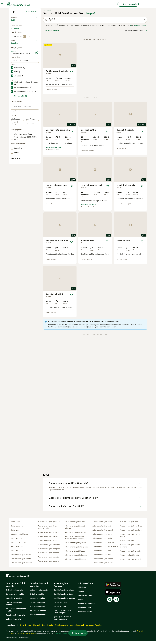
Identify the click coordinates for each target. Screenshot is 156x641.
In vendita (17, 33)
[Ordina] (136, 30)
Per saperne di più (138, 25)
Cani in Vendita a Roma (63, 594)
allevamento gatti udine (130, 540)
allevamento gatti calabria (130, 530)
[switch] (26, 47)
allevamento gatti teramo (103, 542)
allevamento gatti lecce (75, 551)
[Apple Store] (113, 592)
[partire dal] (17, 186)
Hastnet (36, 625)
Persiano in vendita (38, 610)
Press (80, 600)
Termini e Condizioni (86, 604)
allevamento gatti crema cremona (130, 546)
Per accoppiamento (21, 38)
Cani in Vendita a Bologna (64, 598)
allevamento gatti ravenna (49, 545)
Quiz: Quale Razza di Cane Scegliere (62, 611)
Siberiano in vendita (38, 615)
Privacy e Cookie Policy (26, 633)
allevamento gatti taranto (48, 536)
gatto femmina (17, 551)
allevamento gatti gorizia (75, 543)
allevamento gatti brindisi (130, 551)
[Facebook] (109, 599)
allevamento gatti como (130, 522)
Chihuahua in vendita (14, 590)
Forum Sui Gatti (60, 606)
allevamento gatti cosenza (22, 563)
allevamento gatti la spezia (76, 547)
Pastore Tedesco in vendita (14, 603)
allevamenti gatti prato (129, 555)
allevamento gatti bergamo (49, 549)
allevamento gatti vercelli (130, 559)
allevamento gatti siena (102, 534)
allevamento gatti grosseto (49, 522)
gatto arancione (17, 526)
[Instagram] (116, 599)
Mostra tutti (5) (20, 158)
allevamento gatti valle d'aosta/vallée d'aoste (74, 537)
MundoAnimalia (61, 625)
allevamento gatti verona (103, 563)
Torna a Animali (18, 17)
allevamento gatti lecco (102, 522)
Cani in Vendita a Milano (64, 590)
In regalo (29, 33)
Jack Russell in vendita (15, 615)
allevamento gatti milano (21, 555)
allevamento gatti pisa (102, 555)
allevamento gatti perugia (48, 557)
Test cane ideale (85, 612)
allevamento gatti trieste (48, 532)
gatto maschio (16, 546)
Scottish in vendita (37, 606)
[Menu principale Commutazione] (2, 4)
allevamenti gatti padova (48, 540)
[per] (32, 186)
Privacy (81, 591)
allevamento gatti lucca (75, 522)
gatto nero (15, 530)
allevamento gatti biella (102, 538)
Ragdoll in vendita (37, 598)
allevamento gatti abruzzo (76, 555)
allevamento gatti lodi (102, 526)
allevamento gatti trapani (103, 559)
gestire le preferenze (64, 633)
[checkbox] (12, 63)
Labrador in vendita (14, 598)
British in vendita (37, 594)
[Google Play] (113, 584)
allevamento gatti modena (131, 526)
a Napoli (89, 13)
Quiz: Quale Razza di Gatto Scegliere (62, 618)
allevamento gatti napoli (103, 530)
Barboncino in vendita (15, 594)
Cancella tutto (31, 12)
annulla (34, 52)
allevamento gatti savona (48, 561)
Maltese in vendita (13, 619)
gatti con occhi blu (18, 542)
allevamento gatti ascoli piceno (75, 527)
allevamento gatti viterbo (75, 532)
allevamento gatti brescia (75, 559)
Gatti (13, 22)
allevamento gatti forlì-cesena (105, 546)
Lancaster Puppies (94, 625)
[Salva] (71, 72)
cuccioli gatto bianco (19, 534)
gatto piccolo (16, 538)
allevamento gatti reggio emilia (130, 535)
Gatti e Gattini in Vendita (39, 584)
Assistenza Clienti (85, 595)
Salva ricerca (52, 31)
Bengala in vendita (37, 602)
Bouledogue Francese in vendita (16, 610)
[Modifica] (36, 115)
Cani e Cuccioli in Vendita (16, 584)
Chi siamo (82, 587)
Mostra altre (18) (30, 105)
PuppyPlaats (47, 625)
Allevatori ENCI (84, 608)
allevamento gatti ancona (48, 553)
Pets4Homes (25, 625)
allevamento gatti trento (21, 559)
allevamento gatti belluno (103, 551)
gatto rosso (15, 522)
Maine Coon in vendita (39, 590)
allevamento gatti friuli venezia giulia (47, 527)
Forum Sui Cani (60, 602)
